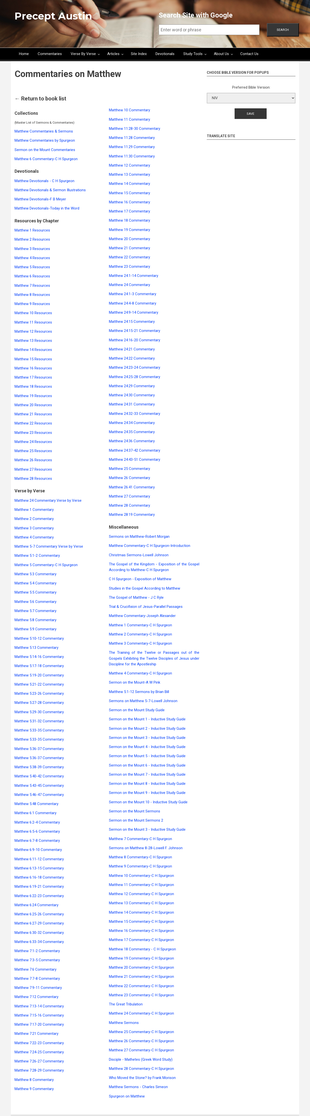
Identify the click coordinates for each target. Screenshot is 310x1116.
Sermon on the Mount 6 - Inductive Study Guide (147, 765)
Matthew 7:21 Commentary (36, 1033)
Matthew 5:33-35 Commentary (39, 730)
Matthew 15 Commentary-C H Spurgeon (141, 921)
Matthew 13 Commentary (129, 174)
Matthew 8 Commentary (34, 1080)
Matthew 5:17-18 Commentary (39, 666)
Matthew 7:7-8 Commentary (37, 978)
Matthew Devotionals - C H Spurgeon (44, 181)
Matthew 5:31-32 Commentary (39, 721)
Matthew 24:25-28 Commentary (134, 377)
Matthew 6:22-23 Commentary (39, 896)
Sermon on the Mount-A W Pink (134, 682)
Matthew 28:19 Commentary (132, 514)
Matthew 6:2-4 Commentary (37, 822)
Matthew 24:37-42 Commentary (134, 450)
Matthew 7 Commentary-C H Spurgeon (140, 839)
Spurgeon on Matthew (127, 1096)
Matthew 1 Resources (32, 230)
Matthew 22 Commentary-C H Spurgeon (141, 986)
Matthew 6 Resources (32, 276)
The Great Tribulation (126, 1004)
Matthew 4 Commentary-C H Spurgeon (140, 673)
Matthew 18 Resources (33, 386)
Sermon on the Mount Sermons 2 (136, 820)
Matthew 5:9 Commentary (35, 629)
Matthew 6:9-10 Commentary (38, 849)
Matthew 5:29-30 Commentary (39, 712)
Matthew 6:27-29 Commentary (39, 923)
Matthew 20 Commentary (129, 239)
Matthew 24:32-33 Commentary (134, 413)
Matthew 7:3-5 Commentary (37, 960)
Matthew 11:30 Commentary (132, 156)
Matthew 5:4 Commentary (35, 583)
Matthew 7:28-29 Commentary (39, 1070)
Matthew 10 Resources (33, 313)
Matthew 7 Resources (32, 285)
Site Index (139, 54)
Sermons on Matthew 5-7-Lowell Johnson (143, 701)
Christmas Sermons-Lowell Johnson (139, 555)
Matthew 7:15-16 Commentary (39, 1015)
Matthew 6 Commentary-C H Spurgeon (46, 159)
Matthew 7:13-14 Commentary (39, 1006)
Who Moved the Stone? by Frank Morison (142, 1078)
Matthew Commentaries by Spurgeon (45, 140)
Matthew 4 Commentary (34, 537)
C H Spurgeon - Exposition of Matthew (140, 579)
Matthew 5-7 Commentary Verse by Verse (49, 546)
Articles (113, 54)
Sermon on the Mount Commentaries (45, 150)
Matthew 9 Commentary (34, 1089)
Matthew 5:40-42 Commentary (39, 776)
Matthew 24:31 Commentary (132, 404)
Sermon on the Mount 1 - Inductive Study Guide (147, 719)
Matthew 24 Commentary (129, 285)
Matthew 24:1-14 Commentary (133, 275)
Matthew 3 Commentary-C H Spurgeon (140, 643)
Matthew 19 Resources (33, 396)
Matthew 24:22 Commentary (132, 358)
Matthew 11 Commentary (129, 119)
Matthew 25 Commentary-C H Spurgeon (141, 1032)
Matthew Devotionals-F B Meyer (40, 199)
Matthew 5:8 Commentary (35, 620)
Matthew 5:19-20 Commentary (39, 675)
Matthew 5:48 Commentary (36, 804)
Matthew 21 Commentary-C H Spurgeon (141, 976)
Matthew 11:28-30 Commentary (134, 128)
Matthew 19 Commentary (129, 230)
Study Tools (193, 54)
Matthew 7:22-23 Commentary (39, 1043)
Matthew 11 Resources (33, 322)
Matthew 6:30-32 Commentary (39, 932)
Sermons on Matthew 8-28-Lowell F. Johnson (146, 848)
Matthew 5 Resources (32, 267)
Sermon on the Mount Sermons (134, 811)
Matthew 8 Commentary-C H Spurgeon (140, 857)
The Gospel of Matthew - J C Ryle (136, 597)
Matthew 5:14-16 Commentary (39, 656)
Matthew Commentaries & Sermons (44, 131)
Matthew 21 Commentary (129, 248)
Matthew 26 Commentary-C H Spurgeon (141, 1041)
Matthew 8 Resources (32, 294)
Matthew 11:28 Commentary (132, 137)
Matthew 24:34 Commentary (132, 423)
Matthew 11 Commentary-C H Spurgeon (141, 885)
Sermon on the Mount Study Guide (137, 710)
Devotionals (164, 54)
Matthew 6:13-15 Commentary (39, 868)
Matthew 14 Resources (33, 349)
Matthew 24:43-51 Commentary (134, 459)
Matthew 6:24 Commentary (36, 905)
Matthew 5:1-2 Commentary (37, 555)
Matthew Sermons (124, 1022)
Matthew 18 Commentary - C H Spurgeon (142, 949)
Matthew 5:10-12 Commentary (39, 638)
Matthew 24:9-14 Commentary (133, 312)
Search (283, 30)
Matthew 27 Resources (33, 469)
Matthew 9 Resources (32, 304)
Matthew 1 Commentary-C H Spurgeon (140, 625)
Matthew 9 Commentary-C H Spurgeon (140, 866)
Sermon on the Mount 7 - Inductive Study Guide (147, 774)
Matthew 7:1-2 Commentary (37, 951)
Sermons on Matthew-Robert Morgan (139, 536)
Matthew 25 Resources (33, 451)
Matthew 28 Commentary (129, 505)
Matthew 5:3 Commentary (35, 574)
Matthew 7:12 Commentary (36, 997)
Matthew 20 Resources (33, 405)
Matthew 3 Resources (32, 249)
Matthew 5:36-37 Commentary (39, 749)
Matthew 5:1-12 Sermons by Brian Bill (139, 692)
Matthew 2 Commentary (34, 519)
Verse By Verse (83, 54)
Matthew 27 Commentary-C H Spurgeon (141, 1050)
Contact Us (249, 54)
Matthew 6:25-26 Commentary (39, 914)
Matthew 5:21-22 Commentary (39, 684)
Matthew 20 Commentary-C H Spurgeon (141, 967)
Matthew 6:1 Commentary (35, 813)
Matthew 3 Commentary (34, 528)
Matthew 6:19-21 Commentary (39, 886)
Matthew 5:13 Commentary (36, 647)
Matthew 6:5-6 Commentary (37, 831)
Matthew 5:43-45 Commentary (39, 785)
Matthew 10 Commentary (129, 110)
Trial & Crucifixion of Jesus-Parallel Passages (146, 606)
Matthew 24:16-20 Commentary (134, 340)
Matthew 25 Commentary (129, 468)
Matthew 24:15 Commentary (132, 321)
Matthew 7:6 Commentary (35, 969)
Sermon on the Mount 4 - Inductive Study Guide (147, 747)
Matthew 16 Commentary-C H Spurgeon (141, 930)
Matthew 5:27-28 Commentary (39, 702)
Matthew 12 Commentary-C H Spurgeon (141, 894)
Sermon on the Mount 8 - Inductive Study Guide (147, 783)
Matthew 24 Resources (33, 442)
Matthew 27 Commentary (129, 496)
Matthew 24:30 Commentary (132, 395)
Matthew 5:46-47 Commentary (39, 794)
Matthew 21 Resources (33, 414)
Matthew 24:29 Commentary (132, 386)
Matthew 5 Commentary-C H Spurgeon (46, 565)
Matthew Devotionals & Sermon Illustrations (50, 190)
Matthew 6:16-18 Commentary (39, 877)
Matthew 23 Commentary (129, 266)
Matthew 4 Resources (32, 258)
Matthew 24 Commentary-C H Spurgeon (141, 1013)
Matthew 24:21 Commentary (132, 349)
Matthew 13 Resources (33, 340)
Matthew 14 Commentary (129, 183)
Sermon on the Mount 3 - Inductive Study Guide (147, 737)
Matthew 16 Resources (33, 368)
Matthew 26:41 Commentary (132, 487)
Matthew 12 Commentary (129, 165)
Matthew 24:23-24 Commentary (134, 367)
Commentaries (50, 54)
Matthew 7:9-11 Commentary (38, 987)
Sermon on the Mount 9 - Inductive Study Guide (147, 792)
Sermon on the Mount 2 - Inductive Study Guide (147, 728)
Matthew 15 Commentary (129, 193)
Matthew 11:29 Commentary (132, 147)
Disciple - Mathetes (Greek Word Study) (140, 1059)
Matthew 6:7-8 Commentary (37, 840)
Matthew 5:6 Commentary (35, 601)
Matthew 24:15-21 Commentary (134, 330)
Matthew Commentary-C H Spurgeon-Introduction (149, 545)
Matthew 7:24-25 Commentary (39, 1052)
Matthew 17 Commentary (129, 211)
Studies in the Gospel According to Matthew (144, 588)
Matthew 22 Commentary (129, 257)
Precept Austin (53, 16)
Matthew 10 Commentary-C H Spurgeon (141, 875)
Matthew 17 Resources (33, 377)
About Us (221, 54)
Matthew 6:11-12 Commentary (39, 859)
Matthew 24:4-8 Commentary (132, 303)
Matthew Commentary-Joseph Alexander (142, 616)
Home (24, 54)
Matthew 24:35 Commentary (132, 432)
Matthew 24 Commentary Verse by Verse (48, 500)
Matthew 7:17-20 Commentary (39, 1024)
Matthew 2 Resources (32, 239)
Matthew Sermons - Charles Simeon (138, 1087)
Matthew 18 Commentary (129, 220)
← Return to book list (40, 99)
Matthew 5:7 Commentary (35, 611)
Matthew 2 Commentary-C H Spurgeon (140, 634)
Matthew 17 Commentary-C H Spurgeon (141, 940)
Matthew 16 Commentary (129, 202)
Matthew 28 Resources (33, 478)
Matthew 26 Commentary (129, 478)
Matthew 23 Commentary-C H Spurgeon (141, 995)
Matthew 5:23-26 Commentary (39, 693)
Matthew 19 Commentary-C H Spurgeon (141, 958)
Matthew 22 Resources (33, 423)
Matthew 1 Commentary (34, 509)
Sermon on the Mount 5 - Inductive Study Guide (147, 756)
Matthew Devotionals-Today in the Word (47, 208)
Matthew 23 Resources (33, 432)
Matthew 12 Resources (33, 331)
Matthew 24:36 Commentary (132, 441)
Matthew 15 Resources (33, 359)
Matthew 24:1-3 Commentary (132, 294)
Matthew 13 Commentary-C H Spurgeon (141, 903)
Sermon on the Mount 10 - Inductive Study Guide (148, 802)
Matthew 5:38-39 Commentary (39, 767)
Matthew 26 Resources (33, 460)
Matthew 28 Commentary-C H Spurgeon (141, 1068)
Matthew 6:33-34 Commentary (39, 942)
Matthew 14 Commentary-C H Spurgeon (141, 912)
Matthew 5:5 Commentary (35, 592)
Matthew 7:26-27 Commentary (39, 1061)
